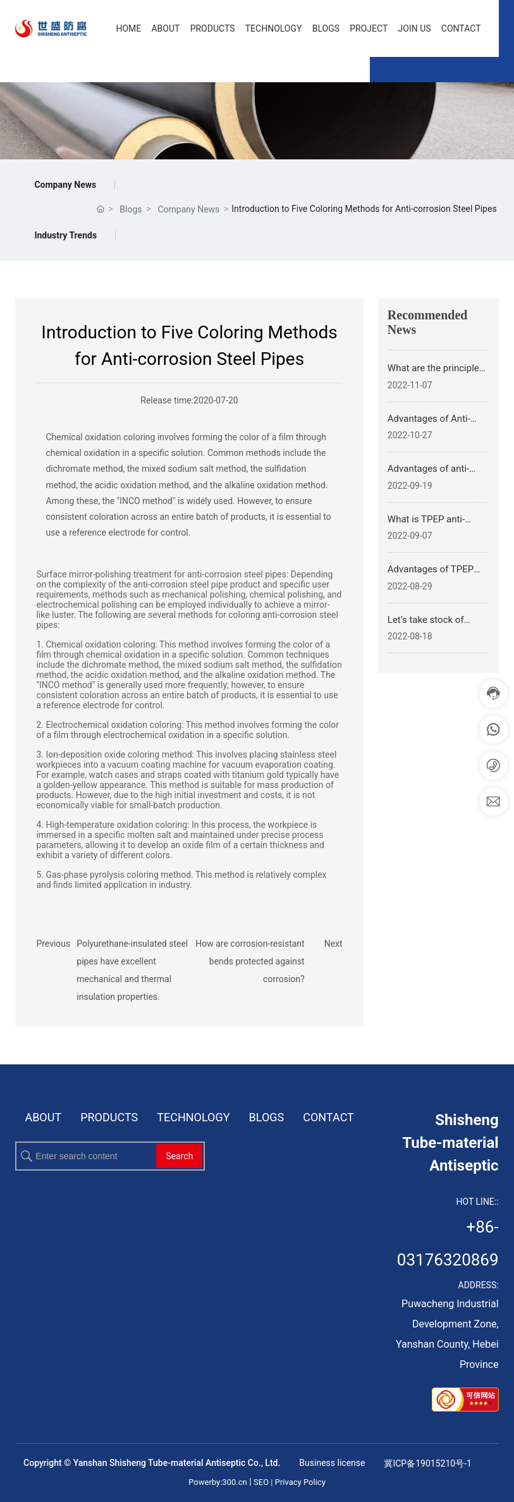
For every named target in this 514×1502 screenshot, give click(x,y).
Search (179, 1156)
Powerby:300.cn (217, 1482)
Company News (65, 185)
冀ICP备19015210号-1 (427, 1463)
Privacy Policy (300, 1482)
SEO (262, 1482)
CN (45, 71)
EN (82, 71)
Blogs (130, 209)
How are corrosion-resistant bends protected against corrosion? (249, 961)
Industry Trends (65, 235)
